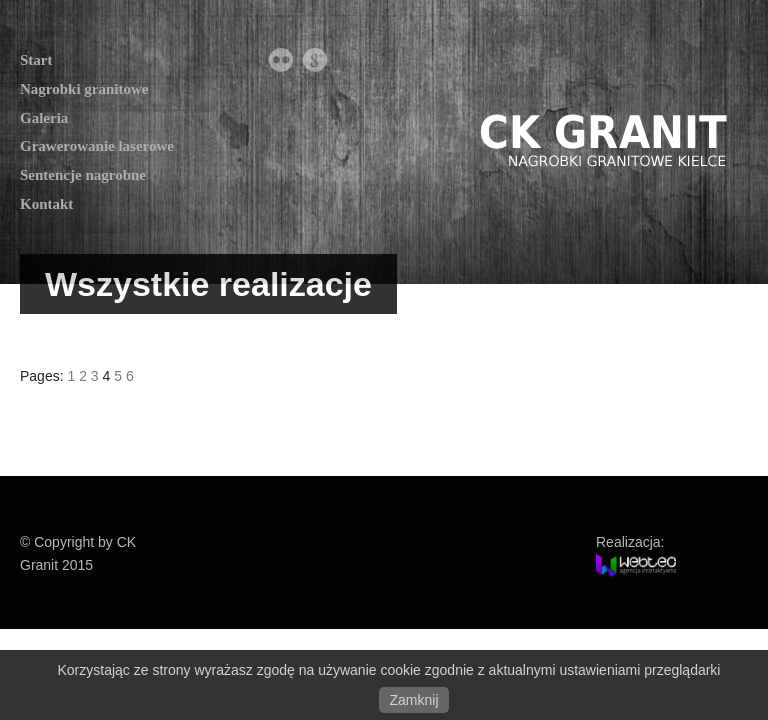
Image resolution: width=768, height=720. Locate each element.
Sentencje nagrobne (83, 175)
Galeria (44, 118)
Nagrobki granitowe (84, 89)
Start (36, 60)
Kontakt (46, 204)
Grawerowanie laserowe (97, 146)
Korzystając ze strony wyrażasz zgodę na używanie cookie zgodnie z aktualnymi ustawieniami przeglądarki (389, 670)
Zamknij (413, 700)
